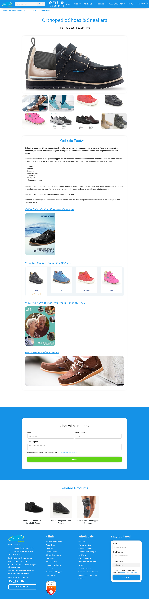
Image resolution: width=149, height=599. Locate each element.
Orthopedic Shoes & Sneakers (38, 11)
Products (100, 4)
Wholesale (88, 4)
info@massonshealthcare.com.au (20, 558)
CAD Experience (84, 558)
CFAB (130, 4)
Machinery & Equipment (87, 562)
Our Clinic (49, 548)
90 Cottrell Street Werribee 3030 (19, 574)
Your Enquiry (32, 442)
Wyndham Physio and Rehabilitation (21, 570)
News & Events (51, 575)
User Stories (50, 558)
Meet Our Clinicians (53, 565)
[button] (77, 3)
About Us (142, 4)
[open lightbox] (74, 64)
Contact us (22, 587)
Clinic (76, 4)
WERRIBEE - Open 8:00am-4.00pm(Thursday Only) (22, 566)
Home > (6, 11)
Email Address (81, 432)
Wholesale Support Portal (88, 572)
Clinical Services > (17, 11)
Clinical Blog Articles (53, 555)
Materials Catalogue (85, 548)
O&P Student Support (54, 572)
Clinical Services (52, 552)
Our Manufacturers (85, 545)
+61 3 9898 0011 (56, 6)
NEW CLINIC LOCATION (18, 561)
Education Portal (84, 568)
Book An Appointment (54, 542)
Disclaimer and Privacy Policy (67, 452)
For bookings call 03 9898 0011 (19, 577)
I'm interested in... (119, 561)
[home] (7, 4)
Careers (81, 579)
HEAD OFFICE (14, 545)
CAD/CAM (82, 555)
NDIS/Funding (51, 562)
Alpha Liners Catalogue (87, 552)
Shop (68, 4)
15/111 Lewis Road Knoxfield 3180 (20, 551)
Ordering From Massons (87, 575)
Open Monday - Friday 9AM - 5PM (21, 548)
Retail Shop (50, 545)
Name (29, 432)
